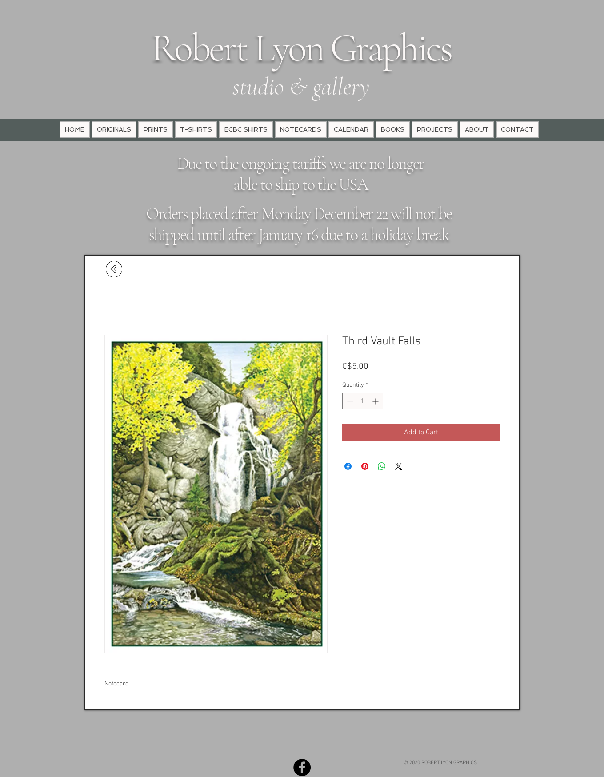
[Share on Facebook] (348, 466)
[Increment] (376, 401)
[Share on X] (398, 466)
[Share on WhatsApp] (381, 466)
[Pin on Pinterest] (365, 466)
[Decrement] (349, 401)
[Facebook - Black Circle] (302, 767)
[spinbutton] (363, 401)
